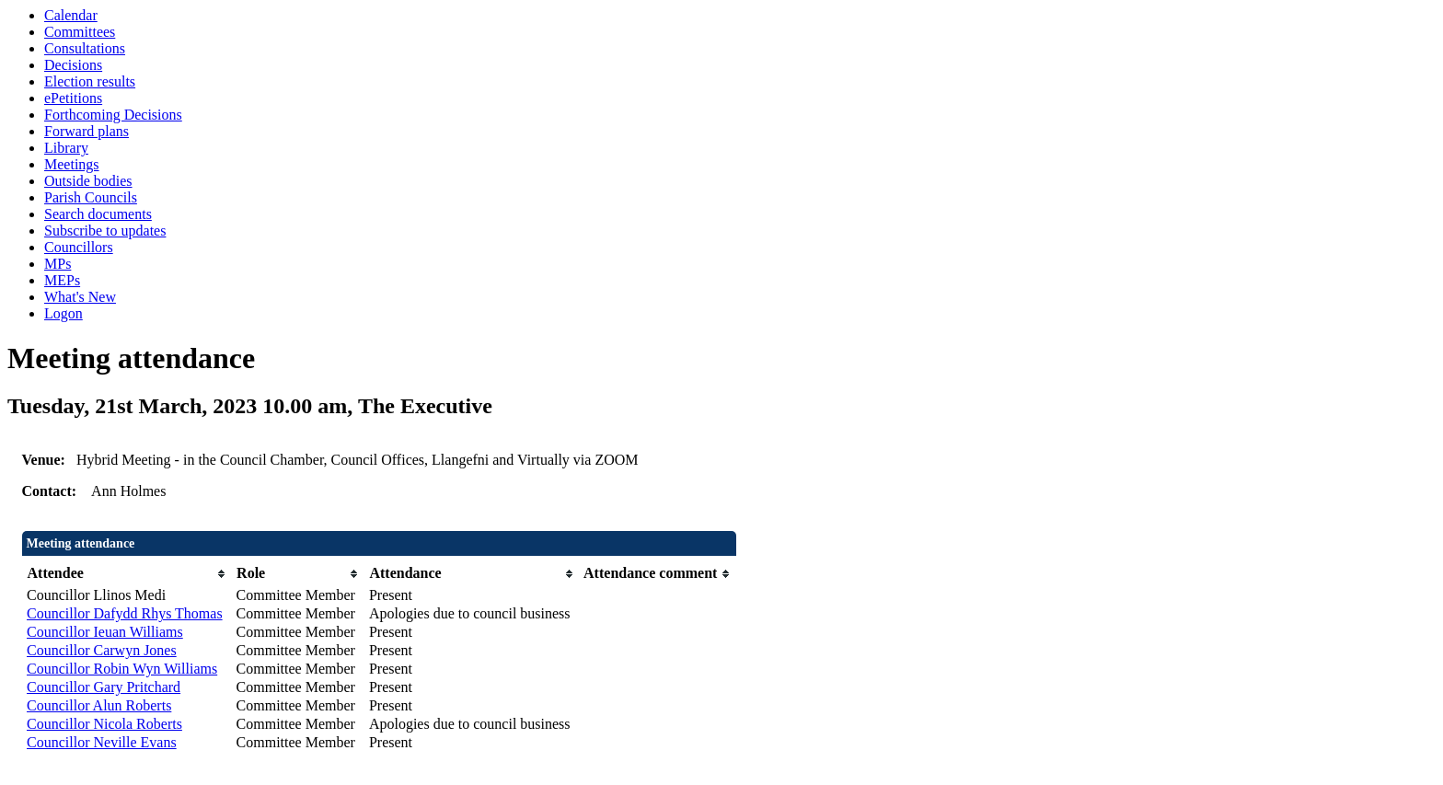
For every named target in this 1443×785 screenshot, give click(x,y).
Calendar (71, 15)
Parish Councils (90, 197)
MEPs (62, 280)
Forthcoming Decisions (113, 114)
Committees (79, 32)
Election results (89, 81)
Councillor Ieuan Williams (105, 632)
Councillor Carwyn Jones (102, 650)
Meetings (71, 164)
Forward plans (86, 131)
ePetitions (73, 98)
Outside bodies (88, 181)
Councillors (78, 247)
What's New (80, 297)
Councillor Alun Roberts (99, 705)
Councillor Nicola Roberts (104, 724)
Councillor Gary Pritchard (103, 687)
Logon (63, 313)
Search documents (98, 214)
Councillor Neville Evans (102, 742)
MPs (57, 263)
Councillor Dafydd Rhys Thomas (125, 613)
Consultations (84, 48)
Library (66, 148)
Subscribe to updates (105, 230)
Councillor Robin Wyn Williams (122, 668)
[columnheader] (127, 573)
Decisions (73, 65)
